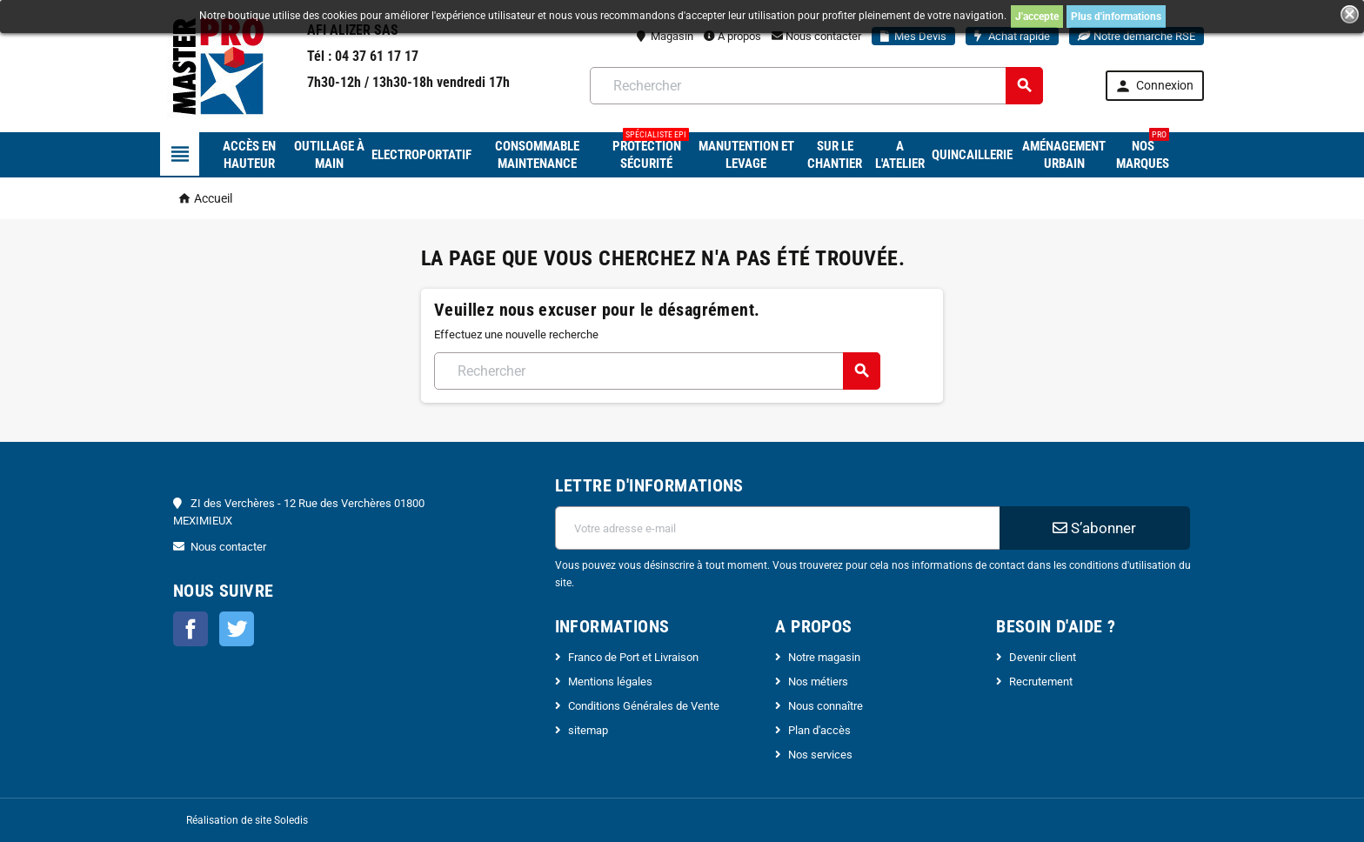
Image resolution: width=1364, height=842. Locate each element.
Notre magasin (824, 657)
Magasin (665, 36)
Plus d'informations (1116, 16)
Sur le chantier (834, 154)
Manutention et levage (746, 154)
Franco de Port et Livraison (633, 657)
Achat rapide (1012, 36)
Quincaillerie (972, 155)
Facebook (190, 628)
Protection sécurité (650, 151)
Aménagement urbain (1064, 154)
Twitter (236, 628)
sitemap (588, 730)
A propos (732, 36)
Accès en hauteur (249, 154)
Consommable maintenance (537, 154)
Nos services (820, 754)
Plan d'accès (819, 730)
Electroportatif (421, 155)
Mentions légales (610, 681)
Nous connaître (825, 705)
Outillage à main (329, 154)
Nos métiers (818, 681)
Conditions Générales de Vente (643, 705)
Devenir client (1042, 657)
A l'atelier (900, 154)
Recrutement (1041, 681)
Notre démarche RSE (1136, 36)
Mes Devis (913, 36)
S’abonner (1094, 528)
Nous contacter (816, 36)
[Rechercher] (816, 85)
